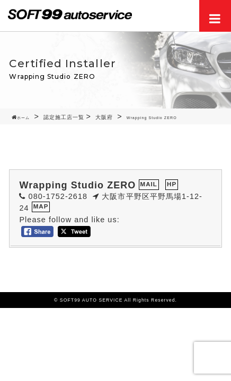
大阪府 (104, 117)
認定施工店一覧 (63, 117)
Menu (215, 16)
